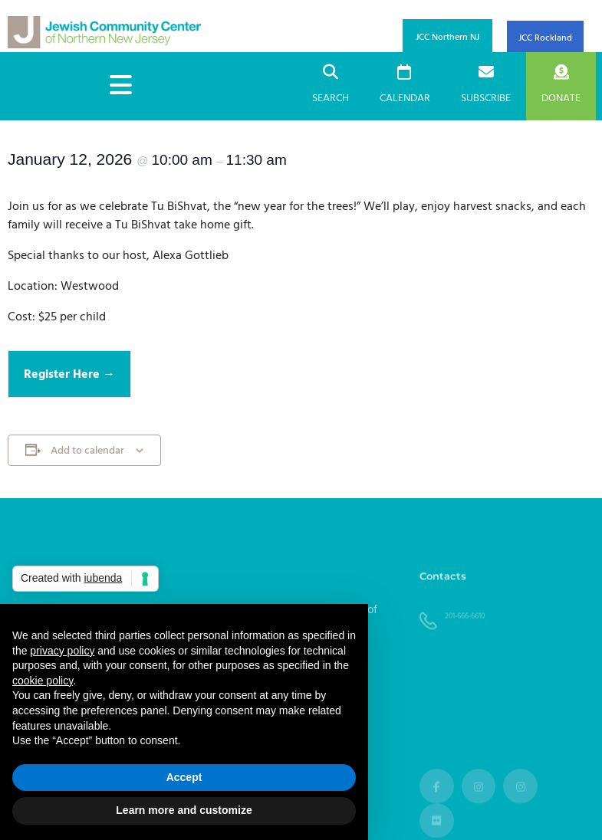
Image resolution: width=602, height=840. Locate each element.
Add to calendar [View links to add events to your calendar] (87, 451)
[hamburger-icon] (121, 86)
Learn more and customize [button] (184, 810)
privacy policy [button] (62, 651)
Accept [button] (184, 777)
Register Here (63, 374)
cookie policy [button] (42, 680)
